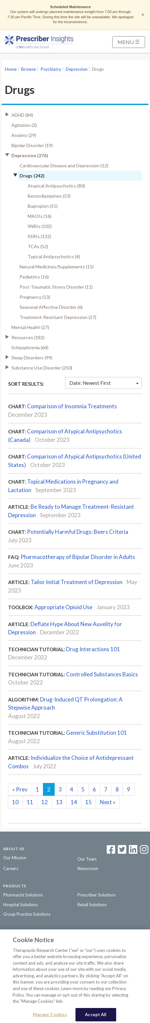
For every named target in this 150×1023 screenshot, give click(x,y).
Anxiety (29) (23, 135)
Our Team (87, 859)
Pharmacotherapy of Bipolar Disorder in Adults (77, 556)
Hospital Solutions (20, 904)
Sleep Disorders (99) (31, 357)
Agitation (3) (24, 125)
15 (88, 802)
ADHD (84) (22, 115)
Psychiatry (50, 69)
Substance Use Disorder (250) (41, 367)
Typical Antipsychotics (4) (54, 256)
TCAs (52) (38, 246)
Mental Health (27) (30, 327)
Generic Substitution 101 (96, 732)
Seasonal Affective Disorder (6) (51, 307)
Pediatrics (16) (34, 276)
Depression (77, 69)
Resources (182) (28, 337)
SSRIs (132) (39, 236)
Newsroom (87, 868)
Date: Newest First (104, 383)
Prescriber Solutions (96, 894)
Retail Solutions (92, 904)
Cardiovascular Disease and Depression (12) (64, 165)
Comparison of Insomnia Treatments (72, 406)
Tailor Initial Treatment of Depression (76, 582)
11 (30, 802)
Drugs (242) (32, 175)
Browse (28, 69)
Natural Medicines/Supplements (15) (57, 266)
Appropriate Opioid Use (63, 607)
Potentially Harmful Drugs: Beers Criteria (77, 531)
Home (11, 69)
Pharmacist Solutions (23, 894)
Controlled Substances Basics (102, 674)
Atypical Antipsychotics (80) (56, 185)
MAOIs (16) (39, 216)
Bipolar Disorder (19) (32, 145)
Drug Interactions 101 (93, 649)
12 (44, 802)
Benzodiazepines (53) (49, 196)
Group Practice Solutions (26, 914)
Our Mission (14, 857)
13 (59, 802)
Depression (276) (29, 155)
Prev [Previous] (20, 789)
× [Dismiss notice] (143, 14)
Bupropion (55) (43, 206)
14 (74, 802)
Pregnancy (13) (35, 297)
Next (108, 802)
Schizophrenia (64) (29, 347)
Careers (10, 868)
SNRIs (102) (40, 226)
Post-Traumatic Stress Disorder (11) (56, 287)
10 (15, 802)
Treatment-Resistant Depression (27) (58, 317)
